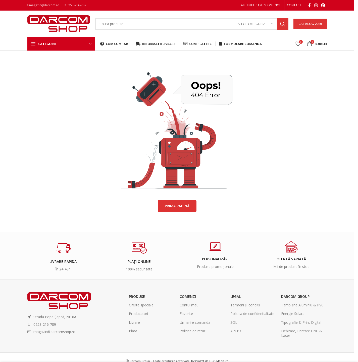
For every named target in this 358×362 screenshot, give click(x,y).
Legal (235, 296)
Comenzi (188, 296)
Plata (133, 331)
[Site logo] (58, 23)
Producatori (138, 313)
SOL (233, 322)
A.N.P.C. (236, 331)
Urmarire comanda (195, 322)
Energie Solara (292, 313)
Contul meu (189, 305)
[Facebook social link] (309, 5)
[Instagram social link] (316, 5)
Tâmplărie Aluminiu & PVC (302, 305)
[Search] (191, 24)
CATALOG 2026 (310, 23)
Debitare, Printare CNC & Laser (301, 333)
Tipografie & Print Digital (301, 322)
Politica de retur (192, 331)
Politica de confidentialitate (252, 313)
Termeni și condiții (245, 305)
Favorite (186, 313)
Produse (137, 296)
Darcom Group (295, 296)
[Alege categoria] (255, 24)
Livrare (134, 322)
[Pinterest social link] (323, 5)
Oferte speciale (141, 305)
